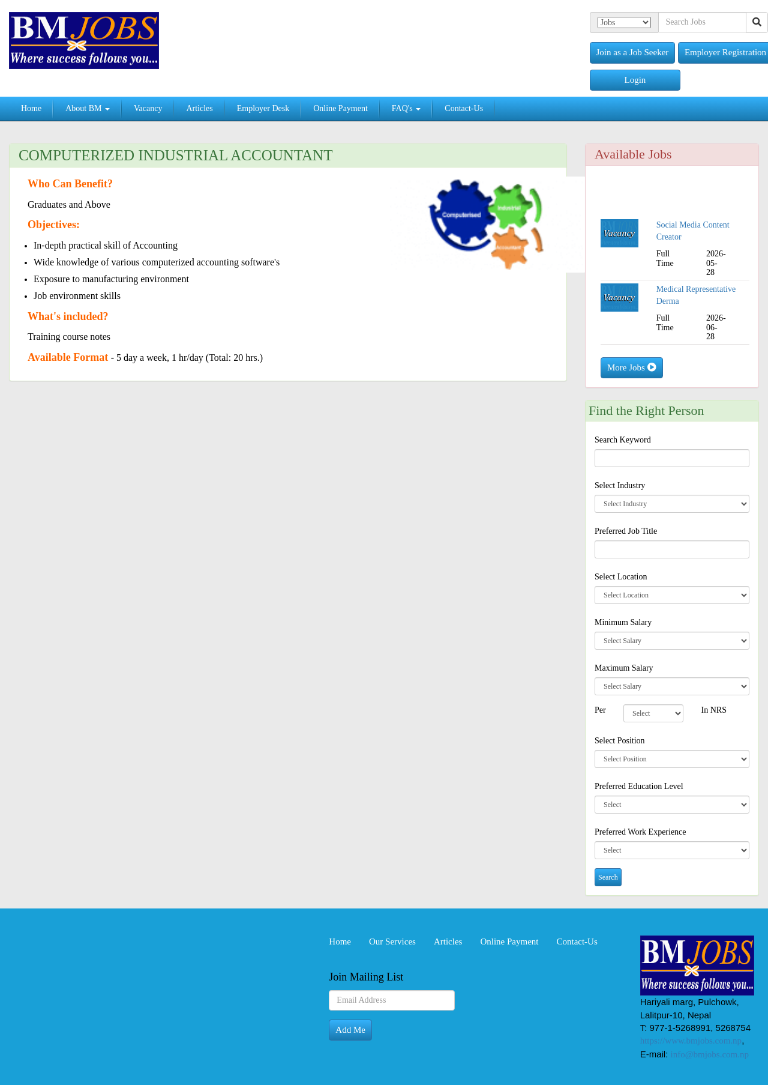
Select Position (620, 740)
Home (31, 108)
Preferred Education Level (639, 786)
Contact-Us (464, 108)
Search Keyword (623, 439)
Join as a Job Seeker (632, 52)
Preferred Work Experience (640, 831)
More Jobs (631, 367)
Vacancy (148, 108)
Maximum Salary (624, 667)
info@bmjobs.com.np (710, 1054)
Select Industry (620, 485)
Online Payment (340, 108)
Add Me (350, 1030)
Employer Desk (263, 108)
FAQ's (406, 108)
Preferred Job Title (626, 531)
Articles (199, 108)
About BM (87, 108)
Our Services (392, 941)
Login (635, 80)
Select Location (621, 576)
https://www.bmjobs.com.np (691, 1040)
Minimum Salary (623, 622)
